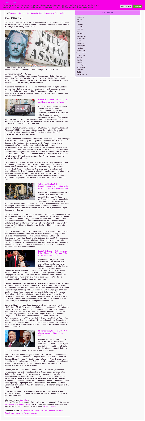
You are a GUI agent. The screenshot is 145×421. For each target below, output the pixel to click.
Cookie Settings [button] (126, 6)
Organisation (80, 67)
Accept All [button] (138, 6)
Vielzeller (79, 62)
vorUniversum (81, 55)
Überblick (79, 24)
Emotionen (80, 43)
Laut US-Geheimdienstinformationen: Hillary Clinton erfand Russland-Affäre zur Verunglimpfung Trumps (52, 253)
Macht (78, 72)
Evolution (79, 48)
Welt (60, 117)
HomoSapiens (81, 65)
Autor (78, 22)
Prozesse (79, 29)
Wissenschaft (81, 53)
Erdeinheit (79, 70)
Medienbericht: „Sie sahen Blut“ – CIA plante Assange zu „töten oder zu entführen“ (52, 333)
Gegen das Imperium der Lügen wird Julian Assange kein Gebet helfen (37, 13)
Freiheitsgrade (81, 46)
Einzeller (79, 60)
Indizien (79, 19)
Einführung (80, 17)
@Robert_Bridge (49, 407)
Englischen (23, 400)
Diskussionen (81, 50)
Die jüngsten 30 (81, 74)
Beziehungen (80, 38)
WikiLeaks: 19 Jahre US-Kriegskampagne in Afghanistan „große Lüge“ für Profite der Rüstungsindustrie (53, 186)
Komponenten (81, 36)
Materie (79, 58)
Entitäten (79, 34)
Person (53, 383)
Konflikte (79, 41)
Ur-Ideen (79, 26)
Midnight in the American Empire (17, 404)
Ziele (78, 31)
